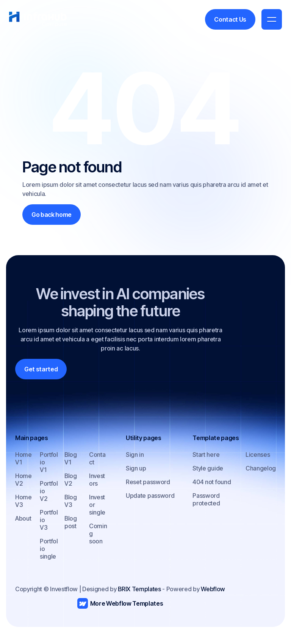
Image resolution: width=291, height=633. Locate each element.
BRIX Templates (139, 589)
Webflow (213, 589)
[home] (38, 19)
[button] (271, 19)
